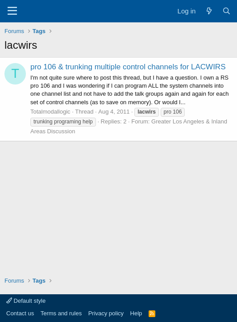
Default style (26, 300)
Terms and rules (61, 313)
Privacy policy (106, 313)
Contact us (20, 313)
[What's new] (208, 11)
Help (136, 313)
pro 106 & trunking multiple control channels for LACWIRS (127, 67)
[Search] (226, 11)
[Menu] (12, 11)
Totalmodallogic (50, 111)
